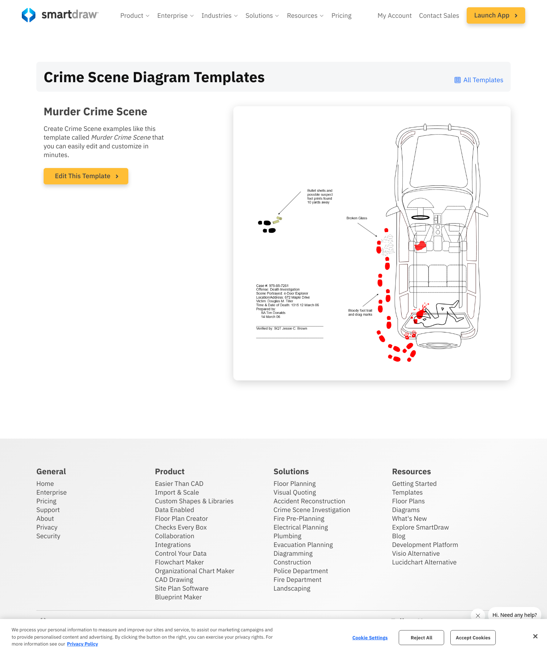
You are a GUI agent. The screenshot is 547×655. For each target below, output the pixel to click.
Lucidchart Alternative (424, 562)
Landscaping (292, 588)
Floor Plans (408, 501)
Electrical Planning (301, 527)
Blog (398, 536)
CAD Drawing (174, 579)
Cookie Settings (370, 637)
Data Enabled (174, 510)
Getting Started (414, 483)
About (45, 518)
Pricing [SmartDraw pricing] (341, 15)
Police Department (301, 571)
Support (48, 510)
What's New (409, 518)
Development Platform (425, 544)
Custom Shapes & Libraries (194, 501)
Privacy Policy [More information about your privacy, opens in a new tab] (82, 644)
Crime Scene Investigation (312, 510)
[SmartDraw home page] (60, 15)
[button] (135, 15)
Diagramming (293, 553)
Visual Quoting (295, 492)
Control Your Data (180, 553)
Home (45, 483)
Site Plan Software (181, 588)
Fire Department (298, 579)
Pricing (46, 501)
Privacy (46, 527)
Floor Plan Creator (181, 518)
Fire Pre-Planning (299, 518)
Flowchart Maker (179, 562)
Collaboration (174, 536)
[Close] (535, 636)
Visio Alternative (416, 553)
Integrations (173, 544)
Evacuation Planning (303, 544)
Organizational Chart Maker (194, 571)
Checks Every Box (181, 527)
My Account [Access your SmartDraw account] (395, 15)
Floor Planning (295, 483)
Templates (407, 492)
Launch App (496, 15)
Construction (292, 562)
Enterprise (51, 492)
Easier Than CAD (179, 483)
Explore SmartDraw (420, 527)
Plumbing (287, 536)
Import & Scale (177, 492)
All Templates (478, 80)
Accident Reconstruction (310, 501)
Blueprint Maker (178, 597)
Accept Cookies (473, 637)
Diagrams (406, 510)
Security (48, 536)
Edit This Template (82, 176)
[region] (273, 637)
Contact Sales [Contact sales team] (439, 15)
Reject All (422, 637)
